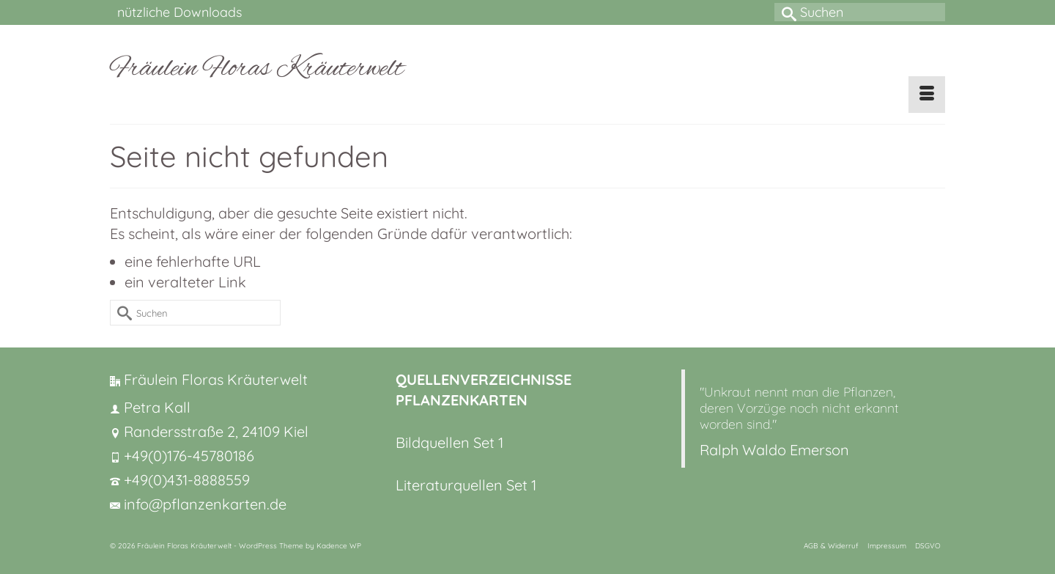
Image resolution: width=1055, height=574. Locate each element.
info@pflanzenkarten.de (198, 504)
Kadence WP (338, 546)
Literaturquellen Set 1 (466, 485)
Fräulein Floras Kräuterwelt (257, 69)
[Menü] (926, 94)
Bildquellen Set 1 (449, 442)
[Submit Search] (785, 12)
